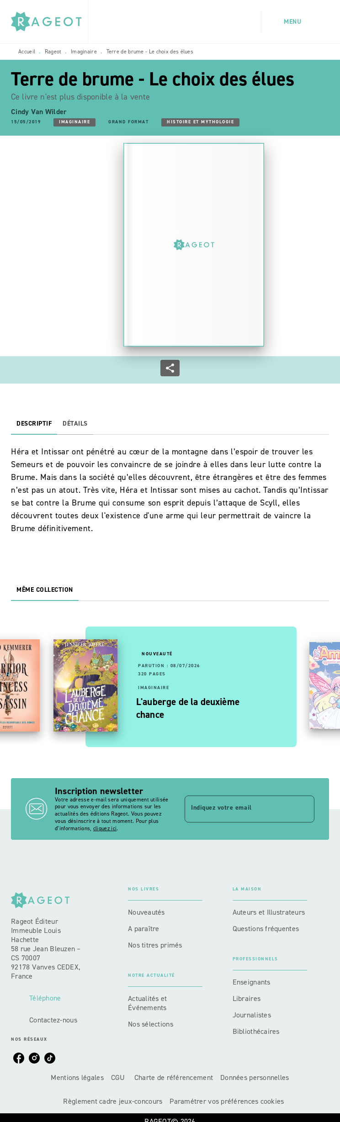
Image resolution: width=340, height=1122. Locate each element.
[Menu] (295, 22)
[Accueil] (49, 21)
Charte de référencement (173, 1077)
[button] (74, 122)
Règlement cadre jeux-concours (112, 1101)
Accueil (26, 51)
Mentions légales (77, 1077)
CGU (119, 1077)
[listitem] (19, 1058)
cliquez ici (105, 828)
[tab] (34, 424)
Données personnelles (254, 1077)
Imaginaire (84, 51)
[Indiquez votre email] (238, 808)
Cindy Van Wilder (39, 111)
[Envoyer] (303, 809)
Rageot (53, 51)
